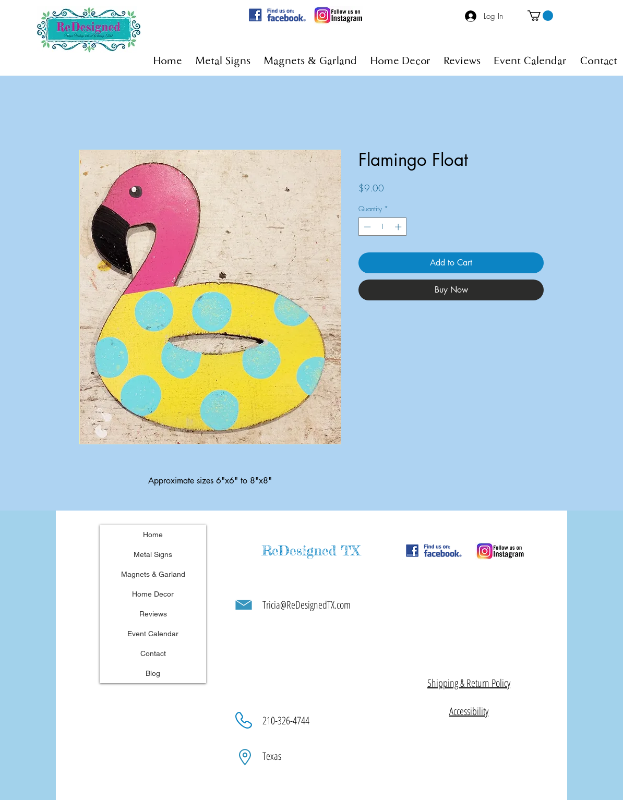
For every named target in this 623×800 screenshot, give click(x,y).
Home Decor (153, 594)
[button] (540, 15)
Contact (153, 653)
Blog (153, 673)
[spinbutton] (383, 227)
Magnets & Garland (153, 574)
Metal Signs (153, 554)
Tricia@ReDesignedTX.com (306, 605)
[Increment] (399, 227)
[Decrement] (366, 227)
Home (153, 534)
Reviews (153, 614)
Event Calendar (152, 633)
